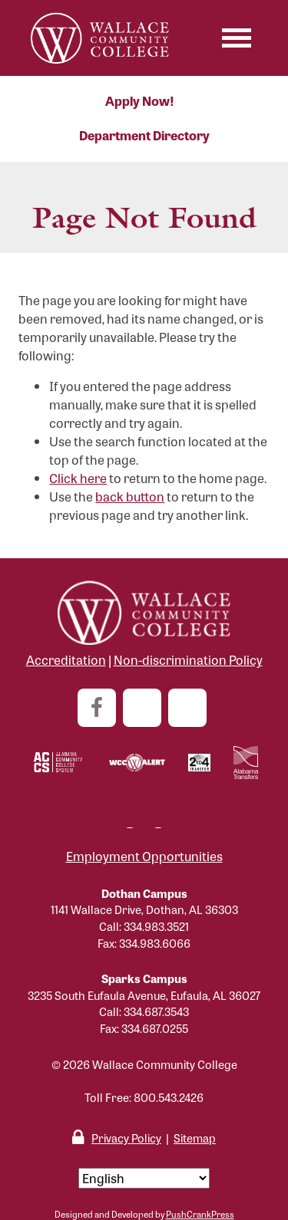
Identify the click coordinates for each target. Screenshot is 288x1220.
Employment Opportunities (144, 856)
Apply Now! (139, 101)
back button (129, 496)
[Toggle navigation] (236, 37)
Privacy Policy (126, 1138)
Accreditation (66, 660)
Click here (78, 478)
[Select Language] (144, 1178)
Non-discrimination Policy (188, 660)
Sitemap (195, 1138)
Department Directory (144, 135)
